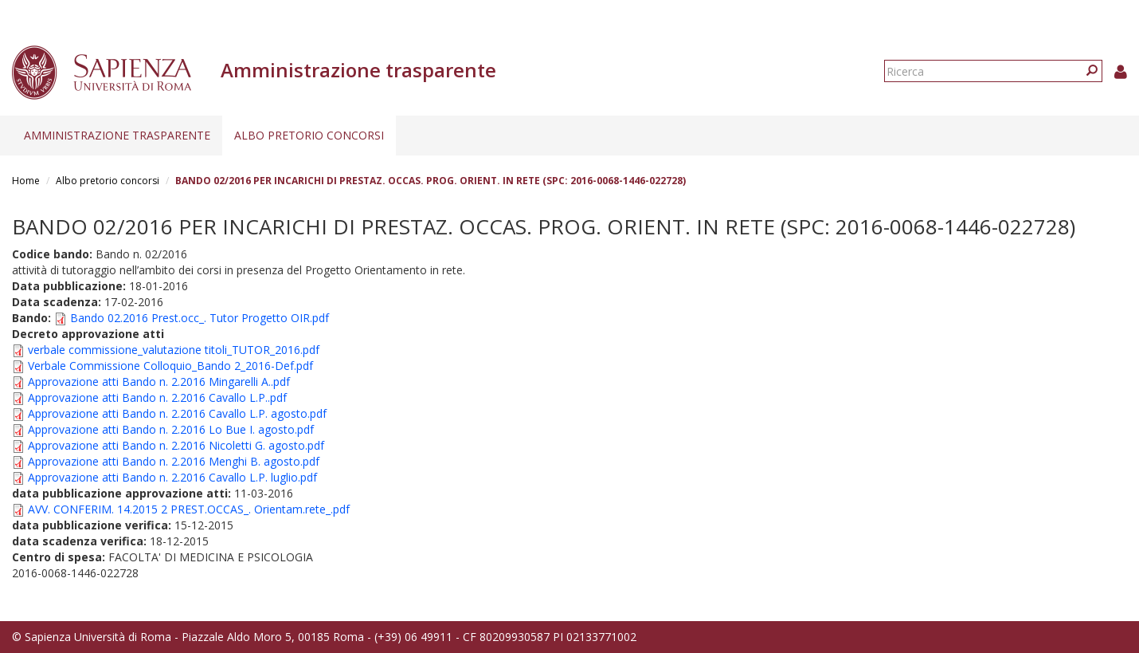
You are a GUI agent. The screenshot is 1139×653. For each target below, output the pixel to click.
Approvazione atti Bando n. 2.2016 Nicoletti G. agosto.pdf (176, 445)
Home (26, 180)
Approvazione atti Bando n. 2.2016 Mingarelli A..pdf (159, 381)
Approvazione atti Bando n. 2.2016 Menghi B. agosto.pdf (173, 461)
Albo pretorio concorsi (309, 135)
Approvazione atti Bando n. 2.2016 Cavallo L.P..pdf (157, 397)
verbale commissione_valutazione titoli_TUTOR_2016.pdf (173, 349)
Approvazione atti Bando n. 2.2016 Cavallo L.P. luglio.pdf (172, 477)
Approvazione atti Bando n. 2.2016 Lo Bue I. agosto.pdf (171, 429)
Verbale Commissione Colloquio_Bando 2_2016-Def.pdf (170, 365)
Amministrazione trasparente (117, 135)
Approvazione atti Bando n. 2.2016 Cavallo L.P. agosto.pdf (177, 413)
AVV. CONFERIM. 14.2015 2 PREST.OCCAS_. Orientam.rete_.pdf (189, 509)
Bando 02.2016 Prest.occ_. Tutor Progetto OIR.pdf (199, 317)
